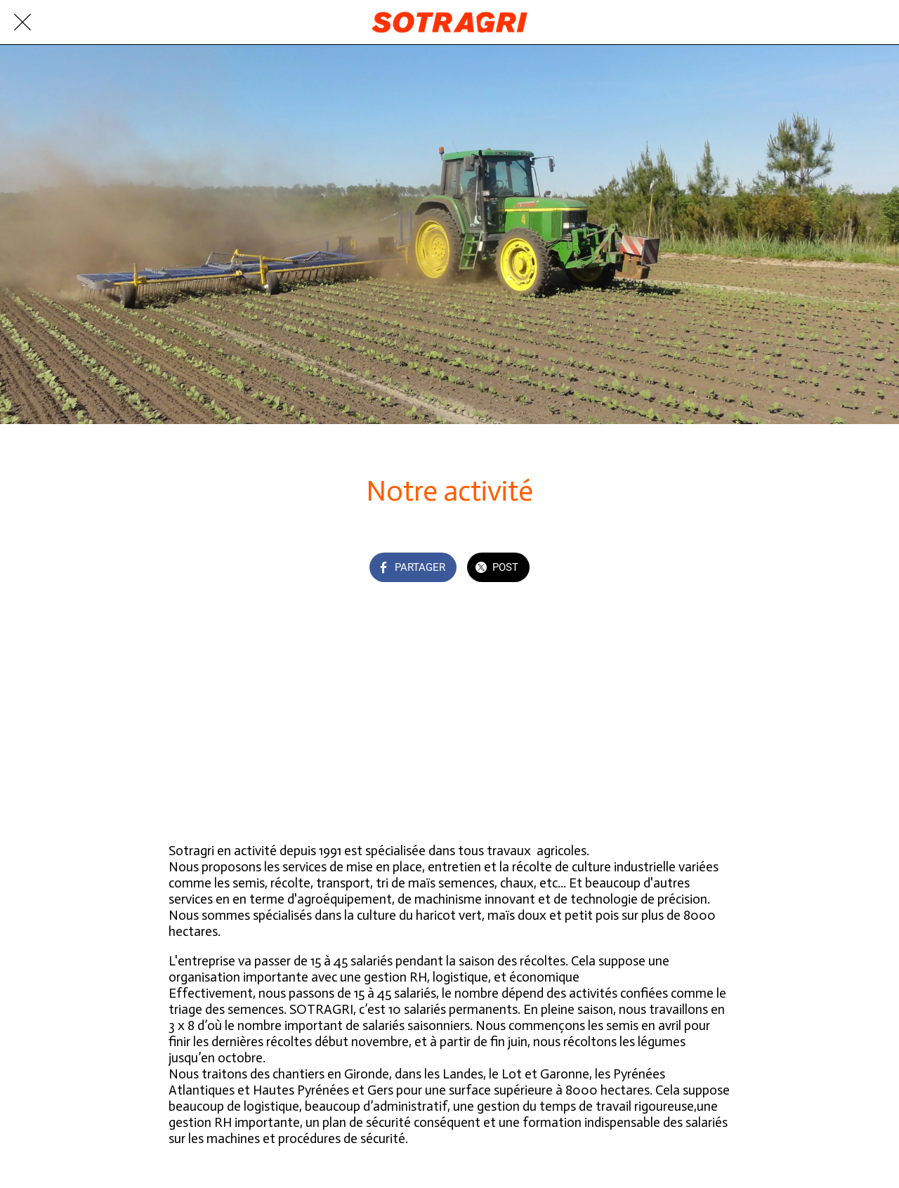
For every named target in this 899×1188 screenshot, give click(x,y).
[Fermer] (22, 22)
